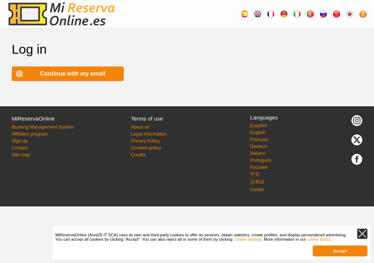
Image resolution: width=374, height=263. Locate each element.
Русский (258, 167)
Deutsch (258, 146)
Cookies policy (146, 147)
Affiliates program (30, 134)
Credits (138, 154)
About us (140, 127)
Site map (21, 154)
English (258, 132)
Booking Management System (43, 127)
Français (259, 139)
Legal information (149, 134)
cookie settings (248, 239)
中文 (255, 174)
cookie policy (318, 239)
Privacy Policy (145, 141)
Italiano (257, 153)
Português (260, 160)
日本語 (257, 181)
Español (258, 125)
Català (257, 189)
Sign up (19, 141)
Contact (20, 147)
